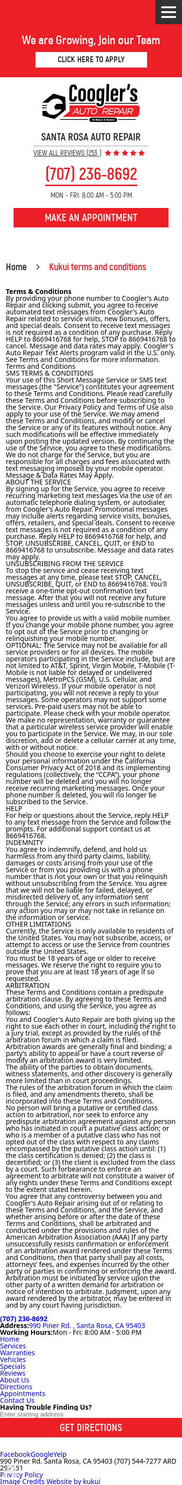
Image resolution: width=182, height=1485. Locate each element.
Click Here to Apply (91, 59)
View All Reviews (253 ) (67, 153)
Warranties (17, 1352)
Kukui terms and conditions (97, 267)
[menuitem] (91, 1339)
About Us (14, 1379)
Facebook (15, 1454)
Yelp (59, 1454)
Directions (16, 1386)
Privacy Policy (21, 1474)
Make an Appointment (91, 217)
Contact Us (17, 1400)
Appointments (22, 1393)
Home (16, 267)
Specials (13, 1366)
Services (13, 1345)
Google (42, 1454)
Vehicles (13, 1359)
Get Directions (91, 1427)
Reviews (12, 1373)
